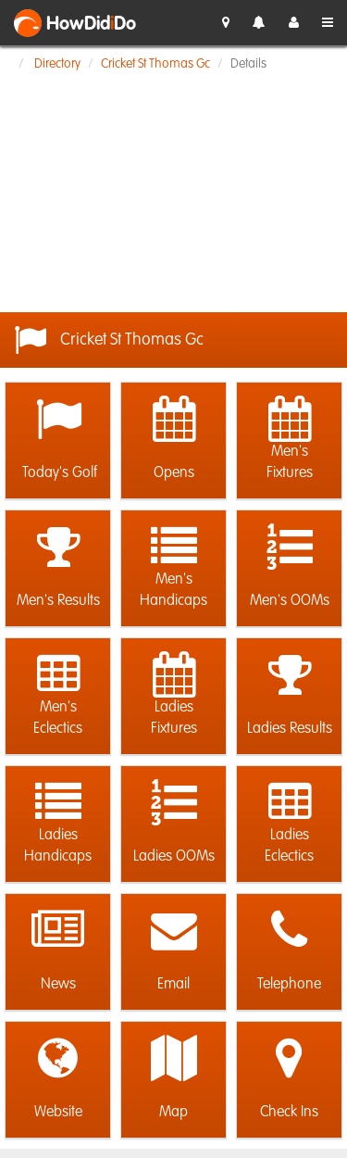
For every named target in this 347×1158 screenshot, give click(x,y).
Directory (57, 63)
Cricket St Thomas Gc (155, 63)
